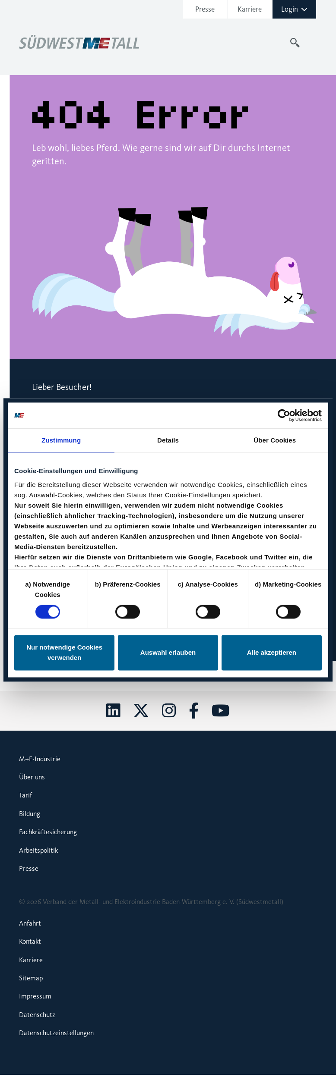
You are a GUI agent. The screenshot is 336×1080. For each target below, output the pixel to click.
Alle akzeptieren (271, 652)
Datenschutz (37, 1015)
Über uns (32, 777)
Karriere (250, 9)
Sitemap (31, 978)
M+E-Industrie (39, 759)
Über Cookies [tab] (275, 440)
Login (294, 9)
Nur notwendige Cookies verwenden (64, 653)
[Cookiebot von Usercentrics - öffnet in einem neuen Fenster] (284, 415)
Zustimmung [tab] (61, 440)
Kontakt (30, 941)
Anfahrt (30, 923)
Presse (205, 9)
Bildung (29, 814)
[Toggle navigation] (312, 43)
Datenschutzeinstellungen (56, 1033)
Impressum (35, 996)
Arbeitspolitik (38, 850)
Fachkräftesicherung (48, 832)
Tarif (25, 795)
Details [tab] (168, 440)
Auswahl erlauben (168, 652)
